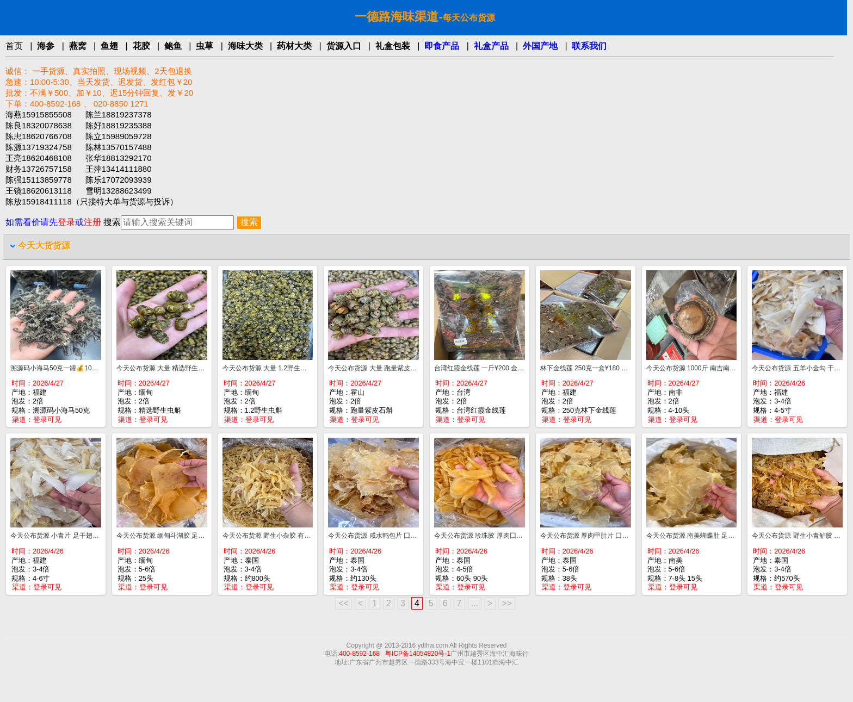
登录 (66, 222)
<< (343, 603)
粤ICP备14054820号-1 (417, 653)
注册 (92, 222)
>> (507, 603)
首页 (14, 46)
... (474, 603)
